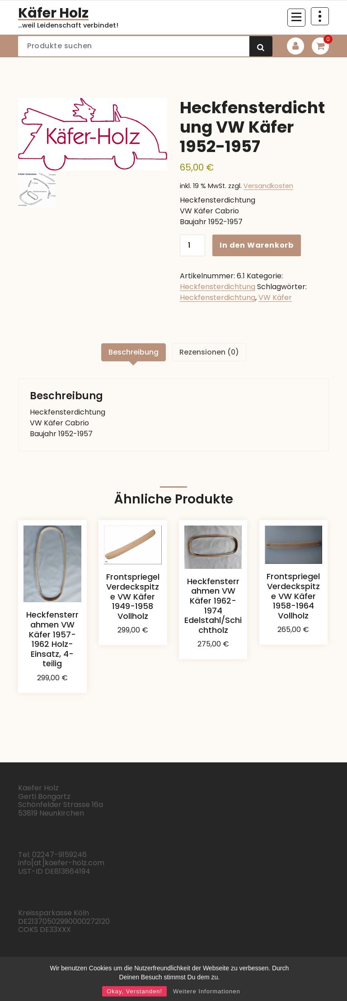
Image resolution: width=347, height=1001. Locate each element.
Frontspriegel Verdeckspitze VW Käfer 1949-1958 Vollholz (132, 596)
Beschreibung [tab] (133, 352)
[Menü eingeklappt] (296, 18)
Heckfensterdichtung (217, 286)
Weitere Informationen (206, 991)
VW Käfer (275, 297)
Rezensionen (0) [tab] (209, 352)
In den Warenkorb (257, 245)
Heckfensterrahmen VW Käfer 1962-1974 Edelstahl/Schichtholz (213, 606)
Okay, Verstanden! (134, 991)
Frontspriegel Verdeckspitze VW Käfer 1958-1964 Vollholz (293, 596)
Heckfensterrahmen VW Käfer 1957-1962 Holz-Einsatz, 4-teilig (52, 639)
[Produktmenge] (192, 245)
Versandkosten (268, 185)
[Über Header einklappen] (320, 16)
